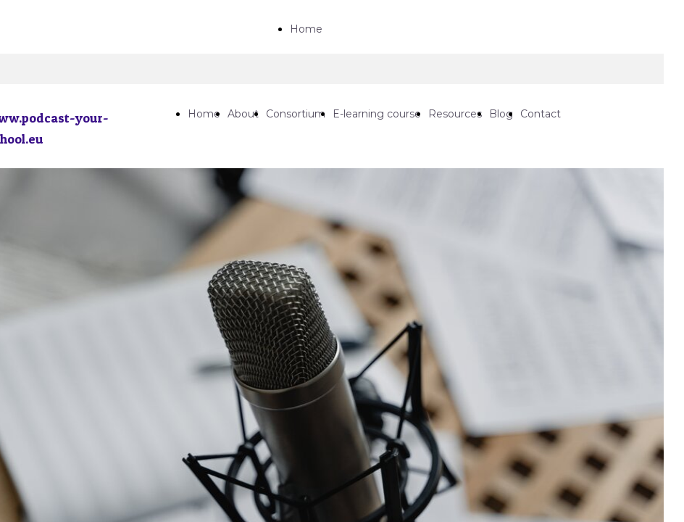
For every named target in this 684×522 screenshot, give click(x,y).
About (243, 113)
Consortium (295, 113)
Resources (455, 113)
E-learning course (377, 113)
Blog (501, 113)
